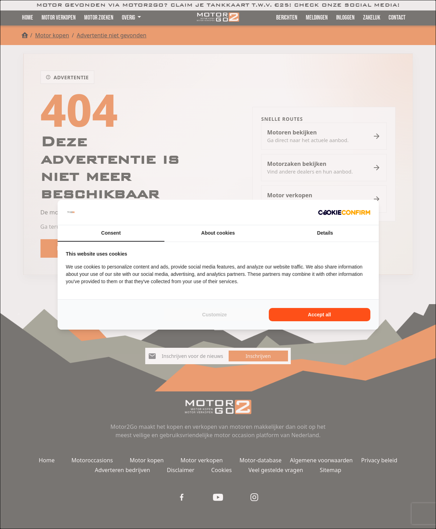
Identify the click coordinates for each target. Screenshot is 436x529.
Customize (214, 314)
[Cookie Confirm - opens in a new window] (344, 212)
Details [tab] (325, 233)
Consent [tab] (111, 233)
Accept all (319, 314)
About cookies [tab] (218, 233)
